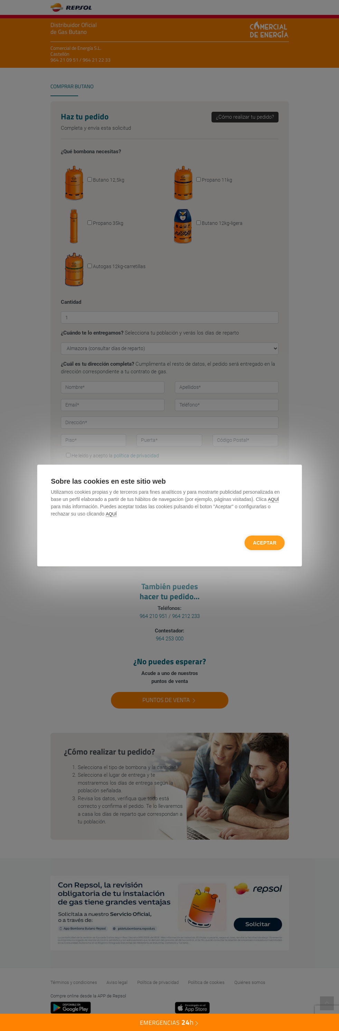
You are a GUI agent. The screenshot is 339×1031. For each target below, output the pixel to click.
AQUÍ (273, 499)
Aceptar (264, 543)
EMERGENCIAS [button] (169, 1022)
